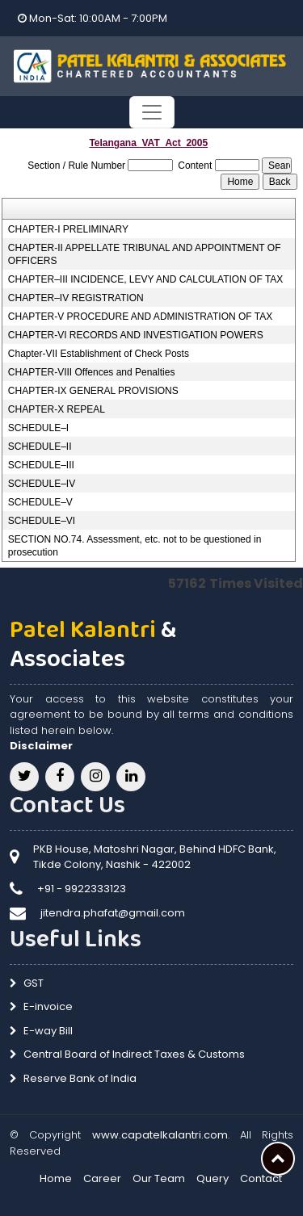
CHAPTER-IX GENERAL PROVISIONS (93, 390)
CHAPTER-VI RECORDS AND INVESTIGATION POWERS (135, 335)
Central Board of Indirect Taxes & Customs (134, 1054)
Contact (261, 1178)
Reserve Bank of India (80, 1078)
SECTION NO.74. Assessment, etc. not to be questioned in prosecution (135, 546)
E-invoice (48, 1006)
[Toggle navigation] (152, 112)
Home (56, 1178)
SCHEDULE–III (41, 465)
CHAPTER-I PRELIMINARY (68, 229)
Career (102, 1178)
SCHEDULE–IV (41, 483)
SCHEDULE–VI (41, 520)
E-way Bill (48, 1030)
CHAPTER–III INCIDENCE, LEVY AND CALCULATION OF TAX (146, 279)
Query (212, 1178)
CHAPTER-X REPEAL (56, 409)
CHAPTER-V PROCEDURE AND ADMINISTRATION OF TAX (140, 316)
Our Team (159, 1178)
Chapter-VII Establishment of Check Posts (98, 353)
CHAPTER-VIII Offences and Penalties (91, 372)
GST (33, 983)
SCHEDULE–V (40, 502)
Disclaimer (41, 745)
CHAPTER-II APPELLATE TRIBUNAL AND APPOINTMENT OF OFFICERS (144, 254)
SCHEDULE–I (38, 428)
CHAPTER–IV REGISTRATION (76, 298)
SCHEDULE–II (40, 446)
